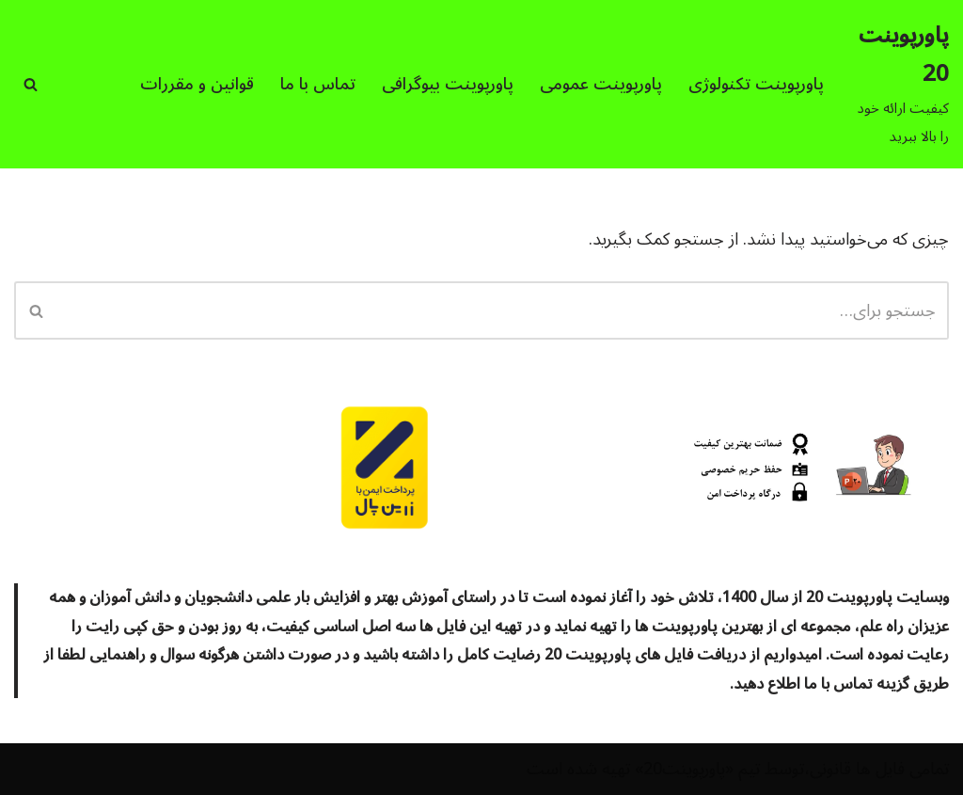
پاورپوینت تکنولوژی (756, 84)
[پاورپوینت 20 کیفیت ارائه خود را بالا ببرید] (903, 84)
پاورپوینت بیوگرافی (447, 84)
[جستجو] (31, 84)
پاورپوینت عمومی (601, 84)
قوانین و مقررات (197, 84)
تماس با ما (317, 84)
